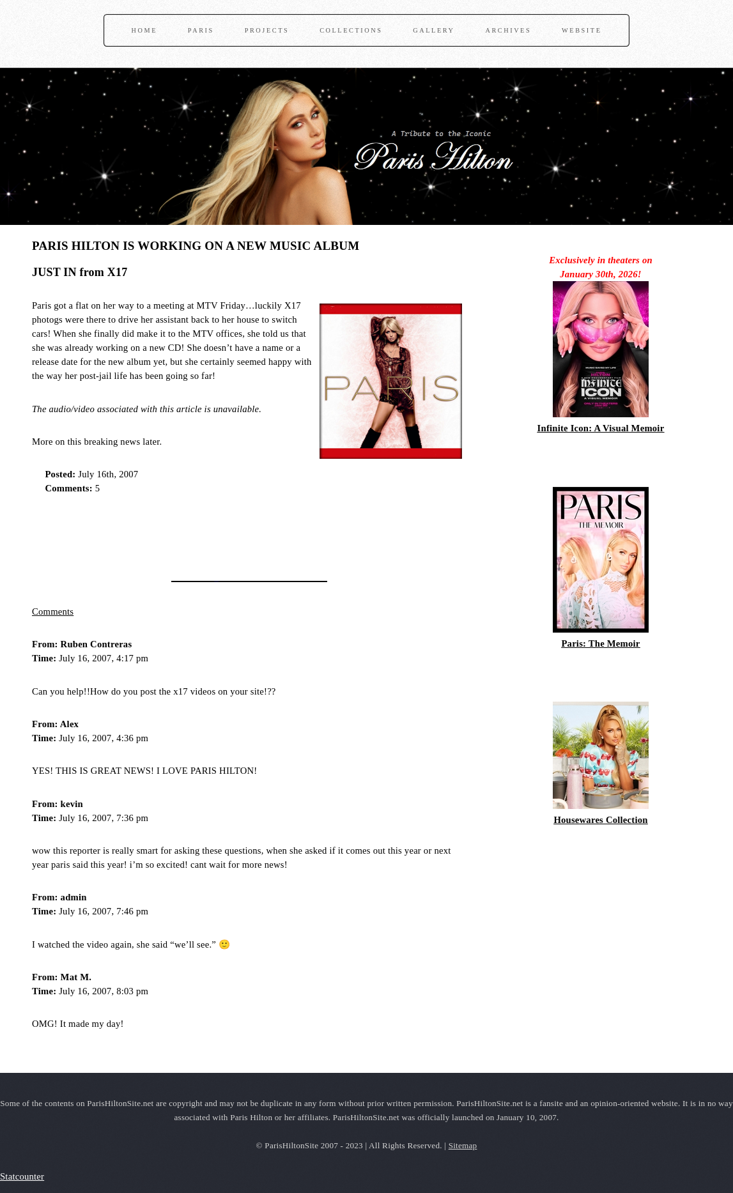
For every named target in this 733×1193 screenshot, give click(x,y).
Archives (508, 30)
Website (581, 30)
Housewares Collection (600, 820)
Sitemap (463, 1145)
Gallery (433, 30)
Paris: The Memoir (600, 643)
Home (144, 30)
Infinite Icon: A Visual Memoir (601, 428)
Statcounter (22, 1176)
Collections (351, 30)
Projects (267, 30)
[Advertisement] (181, 533)
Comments (52, 611)
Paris (201, 30)
